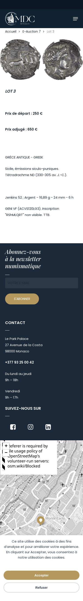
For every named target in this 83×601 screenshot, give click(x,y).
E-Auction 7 (32, 31)
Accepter (41, 575)
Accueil (10, 31)
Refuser (41, 587)
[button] (75, 19)
